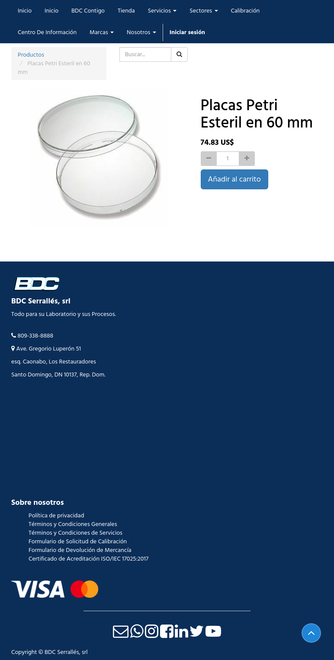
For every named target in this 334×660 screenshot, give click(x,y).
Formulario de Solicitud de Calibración (78, 541)
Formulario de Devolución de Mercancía (80, 550)
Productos (31, 55)
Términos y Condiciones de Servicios (75, 533)
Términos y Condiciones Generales (73, 524)
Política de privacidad (56, 515)
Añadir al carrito (234, 179)
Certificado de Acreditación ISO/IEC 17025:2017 (88, 559)
